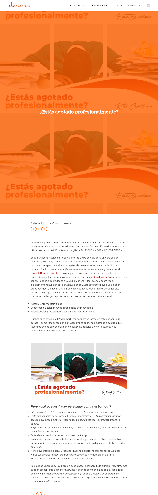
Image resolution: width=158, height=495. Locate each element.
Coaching (67, 223)
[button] (33, 229)
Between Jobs (135, 5)
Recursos (117, 5)
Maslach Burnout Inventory (46, 273)
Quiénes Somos (77, 5)
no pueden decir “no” (97, 276)
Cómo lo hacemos (98, 5)
